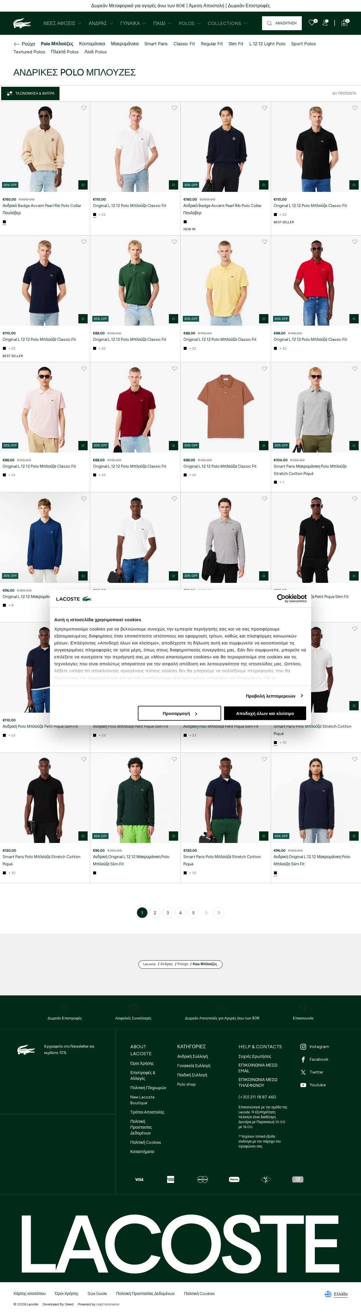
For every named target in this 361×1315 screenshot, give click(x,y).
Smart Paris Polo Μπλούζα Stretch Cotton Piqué (312, 730)
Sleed (69, 1304)
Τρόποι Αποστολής (147, 1112)
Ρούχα (24, 44)
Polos (190, 23)
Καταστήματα (142, 1151)
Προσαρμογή (180, 713)
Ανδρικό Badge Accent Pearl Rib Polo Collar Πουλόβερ (42, 209)
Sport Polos (303, 43)
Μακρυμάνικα (125, 43)
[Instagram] (325, 1046)
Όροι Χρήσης (142, 1063)
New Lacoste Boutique (142, 1100)
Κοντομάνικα (92, 43)
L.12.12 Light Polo (267, 43)
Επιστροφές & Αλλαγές (142, 1075)
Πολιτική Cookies (145, 1142)
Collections (227, 23)
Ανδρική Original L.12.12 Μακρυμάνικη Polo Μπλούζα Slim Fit (131, 860)
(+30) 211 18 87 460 (257, 1097)
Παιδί (162, 23)
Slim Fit (236, 43)
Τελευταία (218, 912)
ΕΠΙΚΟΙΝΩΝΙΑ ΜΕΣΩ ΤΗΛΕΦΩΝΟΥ (258, 1082)
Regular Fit (212, 43)
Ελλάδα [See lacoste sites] (336, 1294)
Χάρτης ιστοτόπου (29, 1293)
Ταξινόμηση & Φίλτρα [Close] (30, 93)
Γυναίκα (133, 23)
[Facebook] (325, 1059)
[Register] (325, 22)
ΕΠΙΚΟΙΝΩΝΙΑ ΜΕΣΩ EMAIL (258, 1068)
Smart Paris (156, 43)
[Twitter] (325, 1072)
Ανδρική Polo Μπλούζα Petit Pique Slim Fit (311, 596)
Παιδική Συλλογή (192, 1075)
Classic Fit (184, 43)
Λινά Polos (95, 52)
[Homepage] (22, 23)
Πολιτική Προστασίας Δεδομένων (141, 1127)
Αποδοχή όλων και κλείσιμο (265, 713)
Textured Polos (29, 52)
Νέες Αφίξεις (63, 23)
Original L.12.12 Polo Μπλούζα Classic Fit (129, 205)
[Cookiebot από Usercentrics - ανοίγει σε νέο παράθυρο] (281, 598)
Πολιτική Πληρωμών (148, 1087)
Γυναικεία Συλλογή (193, 1065)
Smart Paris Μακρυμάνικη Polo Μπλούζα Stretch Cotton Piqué (310, 470)
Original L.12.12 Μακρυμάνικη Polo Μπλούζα (42, 596)
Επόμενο (206, 912)
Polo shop (186, 1084)
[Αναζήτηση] (282, 23)
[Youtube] (325, 1085)
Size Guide (97, 1293)
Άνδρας (101, 23)
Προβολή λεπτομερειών (271, 695)
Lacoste (149, 964)
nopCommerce (107, 1304)
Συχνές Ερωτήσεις (255, 1056)
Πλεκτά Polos (65, 52)
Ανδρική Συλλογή (192, 1056)
